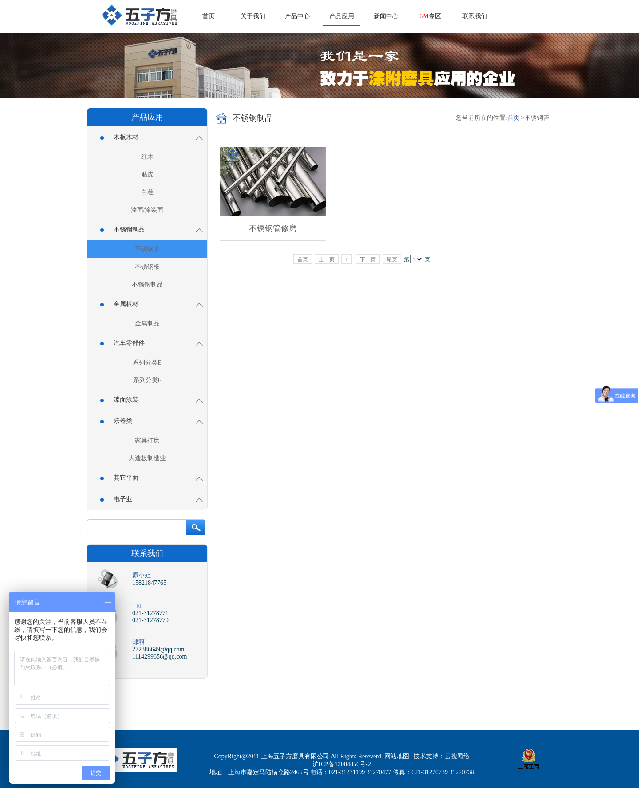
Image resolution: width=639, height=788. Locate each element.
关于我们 (253, 16)
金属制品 (147, 323)
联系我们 (474, 16)
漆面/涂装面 (147, 210)
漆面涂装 (151, 399)
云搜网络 (457, 756)
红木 (147, 156)
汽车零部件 (151, 343)
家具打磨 (147, 440)
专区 (430, 16)
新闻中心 (386, 16)
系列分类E (147, 362)
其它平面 (151, 477)
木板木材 (151, 137)
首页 (208, 16)
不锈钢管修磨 (273, 228)
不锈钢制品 (151, 229)
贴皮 (147, 174)
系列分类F (147, 380)
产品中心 (297, 16)
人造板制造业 (147, 458)
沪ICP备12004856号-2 (341, 764)
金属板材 (151, 304)
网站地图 (396, 756)
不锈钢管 (147, 249)
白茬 (147, 192)
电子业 (151, 499)
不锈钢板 (147, 266)
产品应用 (341, 16)
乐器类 (151, 421)
